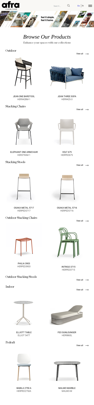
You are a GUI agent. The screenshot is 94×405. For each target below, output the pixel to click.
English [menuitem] (78, 6)
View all (82, 54)
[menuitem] (79, 5)
